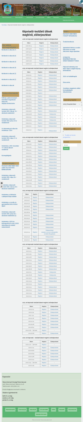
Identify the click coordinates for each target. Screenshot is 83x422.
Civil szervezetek (40, 17)
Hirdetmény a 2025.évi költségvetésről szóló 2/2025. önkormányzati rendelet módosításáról (10, 224)
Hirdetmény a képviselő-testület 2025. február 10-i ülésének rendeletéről (9, 111)
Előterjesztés (53, 114)
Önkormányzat (18, 17)
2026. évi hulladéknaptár (70, 76)
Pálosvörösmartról (6, 17)
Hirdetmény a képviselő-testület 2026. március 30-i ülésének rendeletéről (9, 187)
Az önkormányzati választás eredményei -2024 (10, 129)
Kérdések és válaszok (8, 85)
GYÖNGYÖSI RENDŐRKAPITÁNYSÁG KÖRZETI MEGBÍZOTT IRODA (71, 59)
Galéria (48, 17)
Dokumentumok (67, 17)
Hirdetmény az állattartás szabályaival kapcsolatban (9, 195)
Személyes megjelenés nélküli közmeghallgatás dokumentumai (71, 90)
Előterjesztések (54, 46)
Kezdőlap (4, 25)
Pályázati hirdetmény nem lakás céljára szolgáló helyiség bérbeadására (71, 68)
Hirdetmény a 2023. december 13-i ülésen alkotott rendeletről (10, 147)
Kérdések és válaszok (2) (9, 79)
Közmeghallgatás (6, 155)
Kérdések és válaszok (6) (9, 56)
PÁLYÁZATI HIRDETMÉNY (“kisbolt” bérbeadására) (70, 35)
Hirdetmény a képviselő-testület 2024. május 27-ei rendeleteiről (9, 138)
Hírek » (66, 31)
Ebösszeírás (66, 82)
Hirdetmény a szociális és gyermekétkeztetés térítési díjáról (9, 204)
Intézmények (29, 17)
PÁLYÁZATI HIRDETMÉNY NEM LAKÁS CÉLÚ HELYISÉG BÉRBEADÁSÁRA (10, 167)
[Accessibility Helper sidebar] (81, 2)
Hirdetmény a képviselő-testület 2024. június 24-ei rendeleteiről (9, 120)
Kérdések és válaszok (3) (9, 73)
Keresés (66, 148)
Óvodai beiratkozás (68, 42)
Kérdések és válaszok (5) (9, 62)
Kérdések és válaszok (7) (9, 50)
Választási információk (68, 20)
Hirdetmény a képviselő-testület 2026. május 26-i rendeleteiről (9, 177)
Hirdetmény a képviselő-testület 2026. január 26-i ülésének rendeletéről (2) (9, 213)
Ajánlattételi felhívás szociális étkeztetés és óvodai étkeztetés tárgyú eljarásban (71, 49)
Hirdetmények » (8, 163)
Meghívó (41, 46)
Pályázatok (56, 17)
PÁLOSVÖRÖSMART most (11, 36)
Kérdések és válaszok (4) (9, 67)
